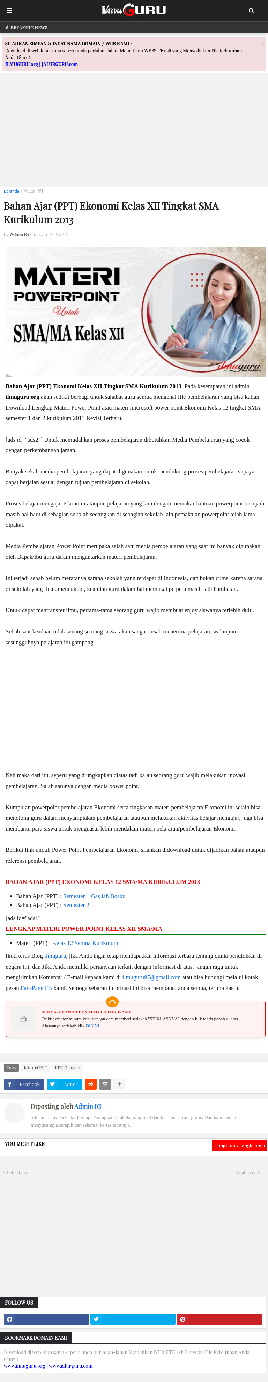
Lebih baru (17, 1172)
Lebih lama (246, 1172)
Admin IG (87, 1106)
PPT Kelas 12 (67, 1068)
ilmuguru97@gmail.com (151, 977)
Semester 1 (76, 896)
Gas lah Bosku (108, 896)
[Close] (263, 43)
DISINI (92, 1025)
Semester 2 (76, 905)
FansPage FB (36, 988)
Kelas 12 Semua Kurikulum (85, 943)
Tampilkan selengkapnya (239, 1145)
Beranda (11, 191)
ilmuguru (55, 956)
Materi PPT (33, 191)
